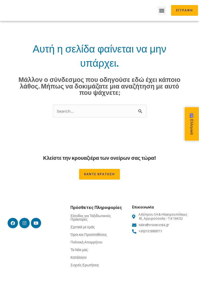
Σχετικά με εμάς (82, 227)
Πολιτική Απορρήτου (86, 242)
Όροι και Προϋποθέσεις (88, 234)
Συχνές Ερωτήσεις (84, 265)
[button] (162, 10)
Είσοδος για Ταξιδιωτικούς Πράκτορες (90, 217)
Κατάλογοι (78, 257)
